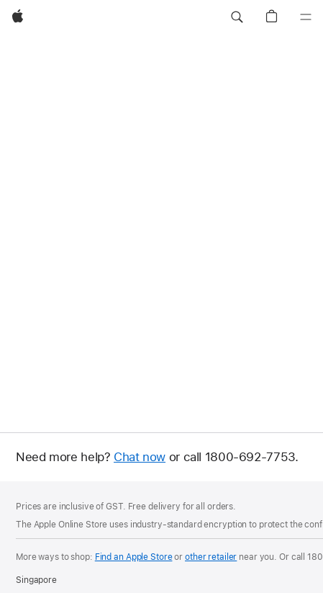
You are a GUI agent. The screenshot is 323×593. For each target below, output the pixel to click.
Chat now (139, 457)
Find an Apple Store (134, 557)
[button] (236, 17)
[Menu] (305, 17)
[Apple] (17, 17)
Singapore (36, 580)
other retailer (211, 557)
